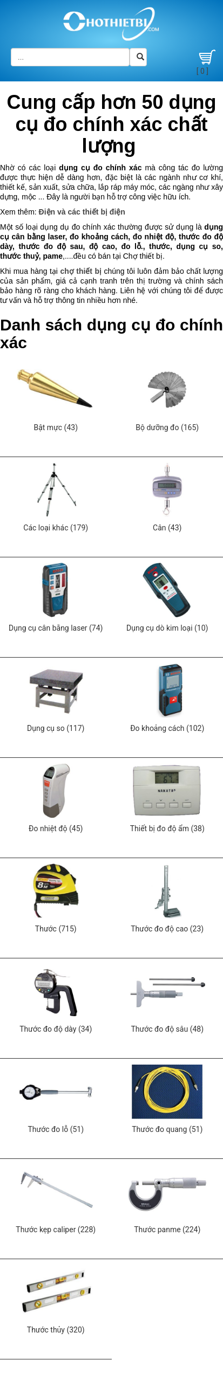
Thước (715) (56, 928)
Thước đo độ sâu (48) (167, 1029)
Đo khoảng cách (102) (167, 728)
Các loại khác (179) (55, 527)
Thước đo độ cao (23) (167, 928)
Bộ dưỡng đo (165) (167, 427)
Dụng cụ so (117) (55, 728)
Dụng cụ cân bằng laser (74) (56, 628)
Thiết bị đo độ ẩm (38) (167, 828)
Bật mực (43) (55, 427)
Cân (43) (167, 527)
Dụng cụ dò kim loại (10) (167, 628)
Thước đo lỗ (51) (56, 1129)
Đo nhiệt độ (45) (56, 828)
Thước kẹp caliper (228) (56, 1229)
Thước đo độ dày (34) (55, 1029)
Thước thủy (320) (56, 1329)
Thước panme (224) (167, 1229)
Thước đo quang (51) (167, 1129)
